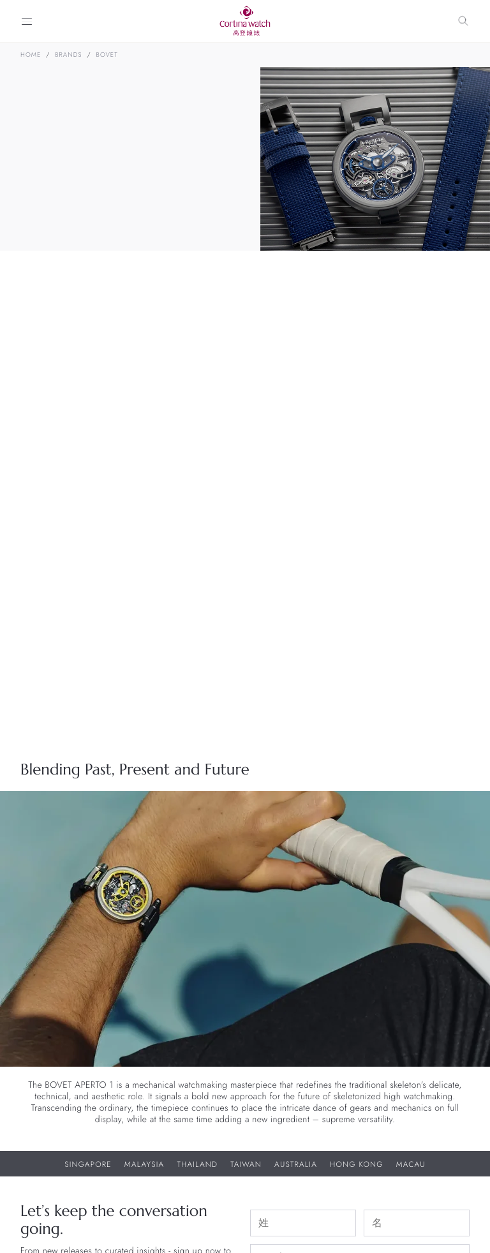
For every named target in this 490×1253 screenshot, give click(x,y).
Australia (295, 1164)
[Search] (463, 21)
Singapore (88, 1164)
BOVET (107, 54)
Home (30, 54)
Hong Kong (356, 1164)
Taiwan (246, 1164)
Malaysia (144, 1164)
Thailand (197, 1164)
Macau (411, 1164)
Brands (68, 54)
